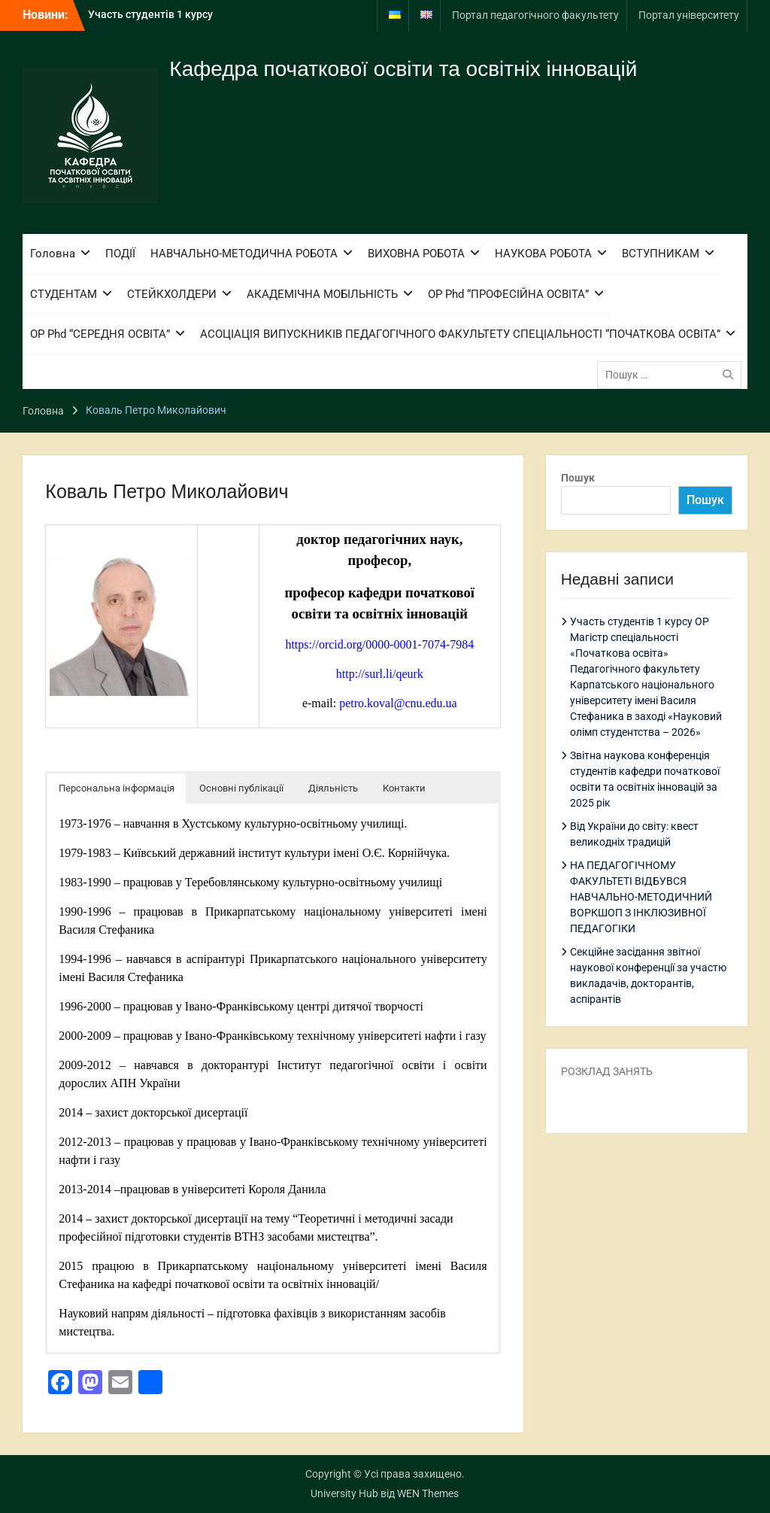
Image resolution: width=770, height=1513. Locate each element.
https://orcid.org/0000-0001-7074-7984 (379, 644)
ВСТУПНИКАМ (660, 253)
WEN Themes (428, 1493)
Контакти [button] (404, 788)
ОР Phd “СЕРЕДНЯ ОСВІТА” (100, 334)
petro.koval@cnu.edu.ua (397, 703)
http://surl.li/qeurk (379, 673)
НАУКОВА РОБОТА (543, 253)
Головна (52, 253)
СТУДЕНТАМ (63, 294)
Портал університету (688, 15)
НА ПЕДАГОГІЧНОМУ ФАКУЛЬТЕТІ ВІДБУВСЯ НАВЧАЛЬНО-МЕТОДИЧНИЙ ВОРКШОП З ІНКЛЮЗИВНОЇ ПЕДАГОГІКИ (641, 896)
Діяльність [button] (333, 788)
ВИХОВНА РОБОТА (416, 253)
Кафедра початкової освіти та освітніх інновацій (403, 69)
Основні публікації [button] (241, 788)
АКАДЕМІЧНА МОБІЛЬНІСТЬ (322, 294)
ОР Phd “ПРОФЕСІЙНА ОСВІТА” (508, 294)
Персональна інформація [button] (116, 788)
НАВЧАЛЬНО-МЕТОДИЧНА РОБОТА (244, 253)
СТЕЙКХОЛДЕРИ (172, 294)
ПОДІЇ (120, 253)
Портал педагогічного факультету (535, 15)
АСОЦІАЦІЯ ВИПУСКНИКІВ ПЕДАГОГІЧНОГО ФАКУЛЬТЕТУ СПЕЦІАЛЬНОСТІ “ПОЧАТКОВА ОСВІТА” (460, 334)
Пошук (578, 478)
